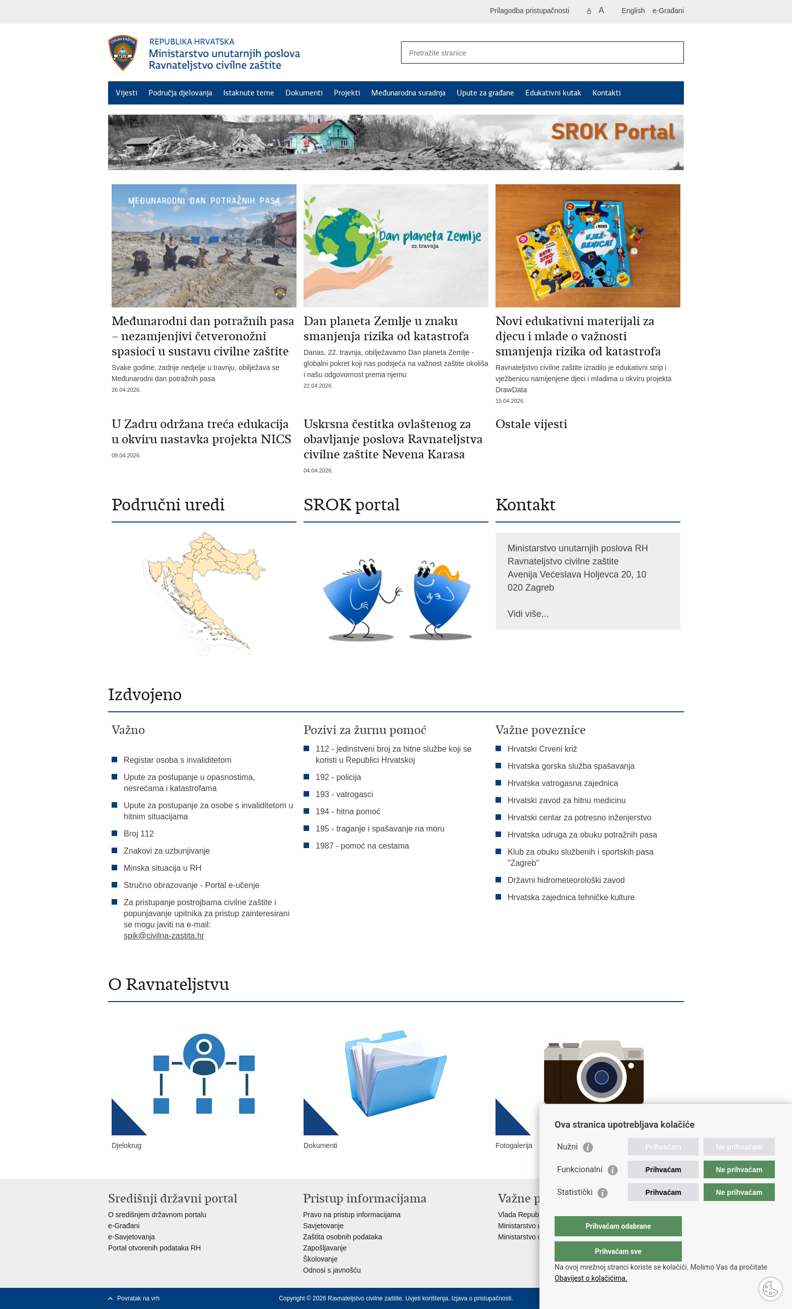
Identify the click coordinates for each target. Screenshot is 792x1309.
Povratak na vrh (138, 1298)
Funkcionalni (580, 1189)
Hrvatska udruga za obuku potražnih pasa (582, 834)
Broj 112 (139, 833)
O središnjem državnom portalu (157, 1215)
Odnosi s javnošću (332, 1270)
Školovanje (320, 1259)
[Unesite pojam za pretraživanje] (531, 52)
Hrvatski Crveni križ (542, 749)
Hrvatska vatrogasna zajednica (563, 783)
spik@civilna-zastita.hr (164, 935)
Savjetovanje (323, 1226)
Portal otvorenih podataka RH (154, 1248)
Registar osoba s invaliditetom (177, 760)
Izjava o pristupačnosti (482, 1298)
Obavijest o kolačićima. (591, 1278)
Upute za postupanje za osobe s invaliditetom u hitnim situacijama (208, 811)
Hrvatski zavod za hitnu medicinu (567, 800)
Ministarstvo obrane (529, 1237)
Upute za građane (485, 92)
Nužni (567, 1167)
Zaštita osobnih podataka (342, 1237)
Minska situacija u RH (164, 868)
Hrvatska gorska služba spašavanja (571, 766)
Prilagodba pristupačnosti (529, 11)
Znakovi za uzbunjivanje (167, 851)
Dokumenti (304, 92)
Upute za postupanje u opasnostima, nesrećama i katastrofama (189, 783)
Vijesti (126, 92)
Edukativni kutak (553, 92)
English (633, 11)
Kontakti (606, 92)
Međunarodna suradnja (408, 92)
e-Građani (668, 11)
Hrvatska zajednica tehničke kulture (571, 897)
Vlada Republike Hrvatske (538, 1215)
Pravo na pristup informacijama (352, 1215)
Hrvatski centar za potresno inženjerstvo (580, 817)
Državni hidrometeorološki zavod (566, 880)
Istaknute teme (248, 92)
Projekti (347, 92)
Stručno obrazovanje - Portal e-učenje (192, 885)
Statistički (574, 1212)
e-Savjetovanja (131, 1237)
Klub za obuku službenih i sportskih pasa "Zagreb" (581, 857)
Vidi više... (528, 614)
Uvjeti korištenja (426, 1298)
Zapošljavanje (324, 1248)
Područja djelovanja (180, 92)
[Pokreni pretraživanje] (672, 52)
